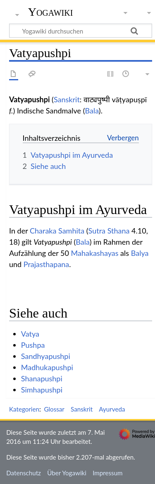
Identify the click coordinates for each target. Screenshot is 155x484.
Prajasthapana (46, 264)
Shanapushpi (41, 378)
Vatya (30, 333)
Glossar (54, 409)
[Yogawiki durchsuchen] (81, 30)
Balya (140, 253)
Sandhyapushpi (45, 356)
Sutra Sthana (109, 230)
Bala (92, 110)
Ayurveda (112, 409)
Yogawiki (50, 12)
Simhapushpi (41, 389)
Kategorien (24, 409)
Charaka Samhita (57, 230)
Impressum (108, 473)
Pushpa (33, 344)
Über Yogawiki (66, 473)
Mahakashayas (95, 253)
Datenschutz (23, 473)
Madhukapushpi (47, 367)
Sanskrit (67, 99)
